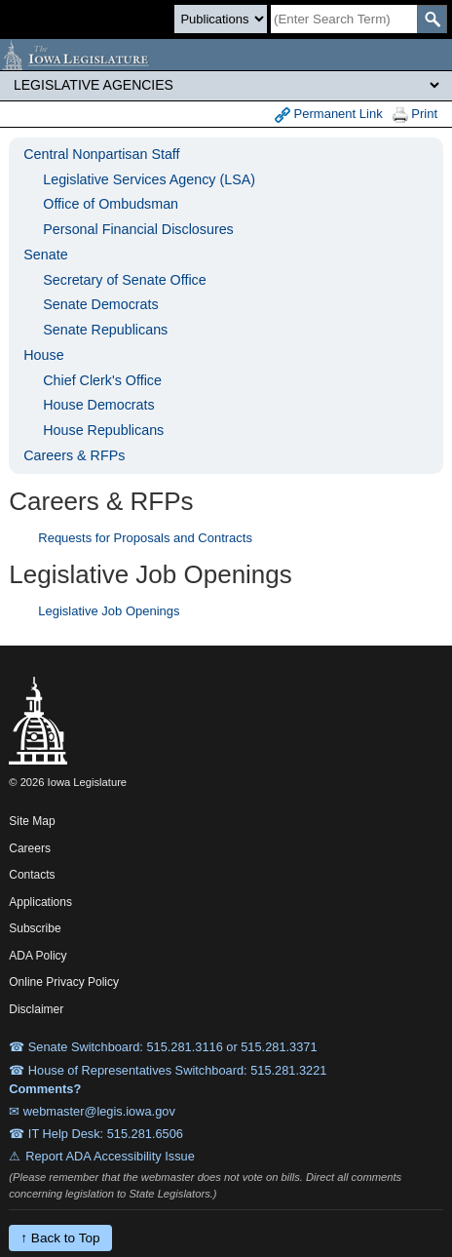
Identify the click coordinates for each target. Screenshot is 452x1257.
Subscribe (34, 928)
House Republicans (103, 430)
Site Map (32, 821)
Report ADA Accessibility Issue (110, 1156)
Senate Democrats (100, 304)
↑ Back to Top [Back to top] (59, 1238)
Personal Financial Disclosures (138, 229)
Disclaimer (36, 1009)
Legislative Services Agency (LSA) (149, 179)
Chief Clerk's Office (102, 380)
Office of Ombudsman (110, 204)
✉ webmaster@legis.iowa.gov (92, 1111)
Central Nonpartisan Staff (101, 154)
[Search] (344, 19)
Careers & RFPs (74, 455)
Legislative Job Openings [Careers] (108, 611)
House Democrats (98, 404)
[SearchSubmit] (432, 19)
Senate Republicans (105, 329)
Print (415, 114)
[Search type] (220, 19)
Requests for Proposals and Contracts (145, 537)
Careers (30, 848)
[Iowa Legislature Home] (226, 54)
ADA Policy (37, 955)
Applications (40, 902)
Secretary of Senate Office (124, 280)
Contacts (32, 875)
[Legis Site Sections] (226, 84)
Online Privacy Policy (64, 982)
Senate (45, 254)
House (43, 355)
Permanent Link (329, 114)
